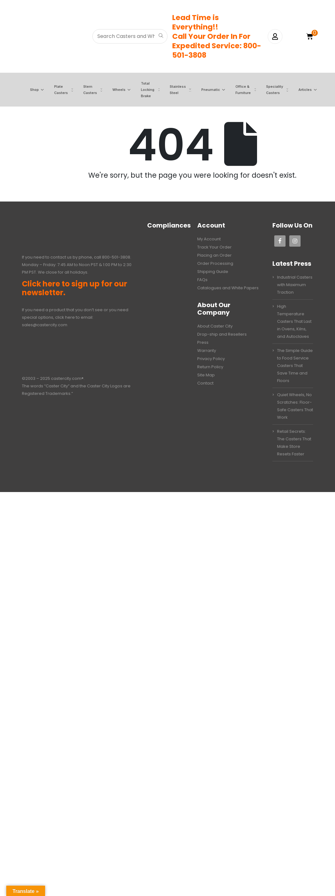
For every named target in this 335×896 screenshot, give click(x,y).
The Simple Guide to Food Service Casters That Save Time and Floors (295, 366)
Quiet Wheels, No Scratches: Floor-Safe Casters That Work (295, 406)
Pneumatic (206, 89)
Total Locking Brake (143, 89)
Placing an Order (214, 255)
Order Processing (215, 263)
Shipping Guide (212, 272)
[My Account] (275, 36)
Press (203, 342)
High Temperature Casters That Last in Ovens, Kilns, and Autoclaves (294, 321)
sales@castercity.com (44, 325)
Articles (301, 89)
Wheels (115, 89)
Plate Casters (57, 89)
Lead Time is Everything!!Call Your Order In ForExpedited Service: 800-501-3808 (216, 36)
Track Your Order (214, 247)
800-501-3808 (116, 257)
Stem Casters (86, 89)
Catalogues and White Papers (228, 288)
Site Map (206, 375)
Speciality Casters (270, 89)
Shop (30, 89)
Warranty (206, 351)
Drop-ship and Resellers (222, 334)
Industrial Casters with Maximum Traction (294, 284)
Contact (205, 383)
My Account (209, 239)
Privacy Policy (211, 359)
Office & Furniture (239, 89)
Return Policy (210, 367)
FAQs (202, 280)
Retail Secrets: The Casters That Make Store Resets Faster (294, 442)
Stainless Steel (174, 89)
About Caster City (215, 326)
